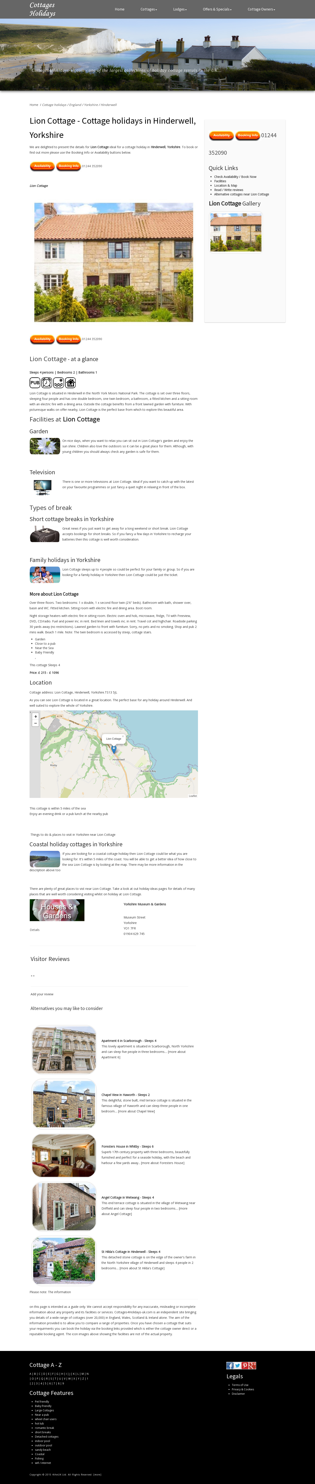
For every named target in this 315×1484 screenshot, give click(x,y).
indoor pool (42, 1441)
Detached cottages (46, 1436)
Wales (126, 1317)
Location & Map (225, 185)
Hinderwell (109, 105)
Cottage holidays (54, 105)
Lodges (180, 9)
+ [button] (35, 716)
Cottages (149, 9)
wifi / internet (43, 1463)
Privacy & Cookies (243, 1389)
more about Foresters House (162, 1163)
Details (35, 930)
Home (119, 9)
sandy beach (43, 1450)
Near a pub (42, 1415)
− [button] (35, 723)
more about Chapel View (136, 1111)
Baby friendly (43, 1406)
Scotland (138, 1317)
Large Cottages (44, 1410)
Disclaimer (238, 1394)
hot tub (39, 1423)
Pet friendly (42, 1401)
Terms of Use (240, 1385)
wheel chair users (45, 1419)
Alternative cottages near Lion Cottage (241, 194)
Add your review (42, 994)
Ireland (153, 1317)
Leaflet (193, 795)
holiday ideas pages (153, 889)
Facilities (220, 181)
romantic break (44, 1428)
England (75, 105)
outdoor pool (43, 1445)
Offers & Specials (217, 9)
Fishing (39, 1458)
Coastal (39, 1454)
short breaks (43, 1432)
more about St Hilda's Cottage (142, 1268)
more (97, 1474)
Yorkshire (91, 105)
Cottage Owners (261, 9)
